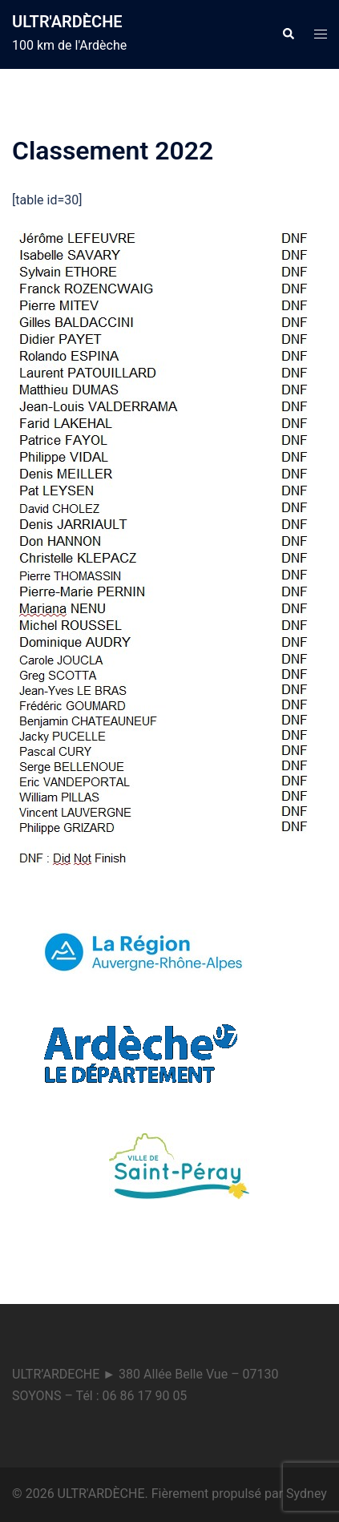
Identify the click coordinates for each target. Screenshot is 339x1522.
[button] (287, 34)
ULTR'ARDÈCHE (67, 21)
